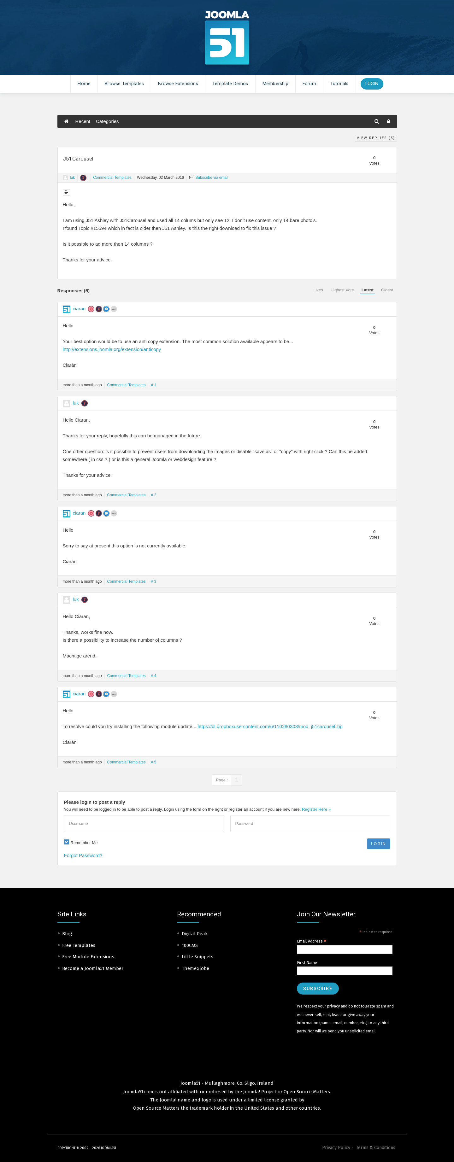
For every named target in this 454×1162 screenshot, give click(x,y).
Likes (318, 290)
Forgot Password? (83, 855)
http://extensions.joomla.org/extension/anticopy (112, 349)
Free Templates (78, 945)
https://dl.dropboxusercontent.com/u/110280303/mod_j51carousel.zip (270, 726)
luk (72, 177)
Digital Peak (195, 934)
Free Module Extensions (88, 957)
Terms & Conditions (375, 1147)
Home (84, 83)
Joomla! (168, 1100)
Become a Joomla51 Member (92, 968)
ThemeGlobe (195, 968)
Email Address (312, 941)
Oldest (387, 290)
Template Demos (230, 83)
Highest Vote (342, 290)
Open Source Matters (307, 1092)
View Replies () (376, 138)
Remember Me (84, 842)
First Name (307, 962)
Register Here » (316, 809)
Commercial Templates (112, 177)
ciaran (79, 308)
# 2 (153, 495)
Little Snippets (197, 957)
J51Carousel (78, 158)
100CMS (190, 945)
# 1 (153, 385)
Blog (67, 934)
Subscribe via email (208, 177)
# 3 (153, 581)
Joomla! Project (259, 1092)
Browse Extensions (178, 83)
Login (372, 83)
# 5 (153, 762)
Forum (309, 83)
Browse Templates (124, 83)
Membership (275, 83)
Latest (368, 290)
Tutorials (339, 83)
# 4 (153, 676)
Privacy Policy (336, 1147)
